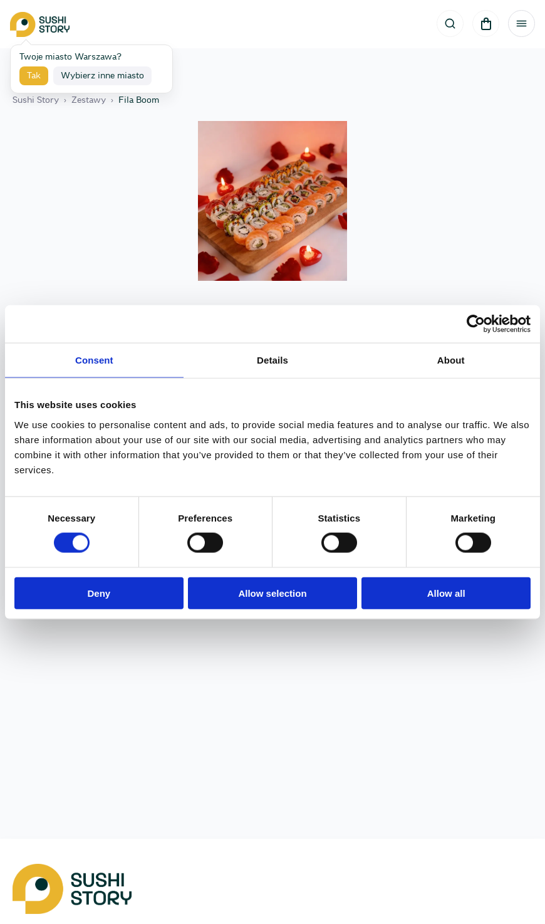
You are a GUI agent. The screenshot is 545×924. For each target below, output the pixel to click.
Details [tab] (272, 360)
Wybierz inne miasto (102, 75)
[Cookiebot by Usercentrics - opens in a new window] (476, 324)
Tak (34, 75)
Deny (98, 592)
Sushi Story (36, 100)
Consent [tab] (94, 360)
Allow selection (272, 592)
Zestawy (88, 100)
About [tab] (451, 360)
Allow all (446, 592)
